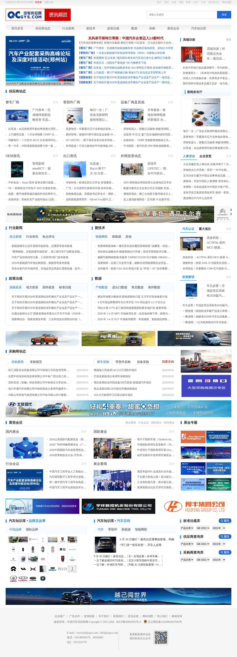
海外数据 (154, 287)
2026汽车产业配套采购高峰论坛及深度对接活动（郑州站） (40, 83)
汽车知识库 (198, 28)
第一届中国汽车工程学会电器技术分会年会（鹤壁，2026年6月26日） (68, 482)
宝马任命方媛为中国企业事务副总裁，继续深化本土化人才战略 (207, 175)
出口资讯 (70, 156)
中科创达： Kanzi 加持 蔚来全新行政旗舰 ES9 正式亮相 (33, 182)
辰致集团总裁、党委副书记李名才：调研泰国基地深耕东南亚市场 (91, 193)
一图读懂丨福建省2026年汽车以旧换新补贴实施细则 (207, 316)
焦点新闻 (16, 236)
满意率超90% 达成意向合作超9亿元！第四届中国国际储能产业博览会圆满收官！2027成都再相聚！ (155, 471)
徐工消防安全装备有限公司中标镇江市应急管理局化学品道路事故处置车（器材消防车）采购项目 (39, 370)
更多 (228, 39)
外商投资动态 (131, 156)
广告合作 (74, 616)
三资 (203, 2)
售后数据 (137, 287)
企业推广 (60, 616)
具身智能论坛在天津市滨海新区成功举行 (155, 487)
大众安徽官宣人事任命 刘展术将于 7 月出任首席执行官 (207, 164)
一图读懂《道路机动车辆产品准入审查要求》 (207, 311)
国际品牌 (32, 529)
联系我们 (118, 616)
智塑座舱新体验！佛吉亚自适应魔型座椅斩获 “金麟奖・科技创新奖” (134, 246)
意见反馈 (133, 616)
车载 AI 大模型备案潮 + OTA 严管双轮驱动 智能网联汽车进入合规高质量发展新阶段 (144, 564)
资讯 (166, 2)
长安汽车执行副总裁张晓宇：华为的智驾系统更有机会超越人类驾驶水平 (207, 67)
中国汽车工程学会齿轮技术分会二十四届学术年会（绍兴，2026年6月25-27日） (68, 487)
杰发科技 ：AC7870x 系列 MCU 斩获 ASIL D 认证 (207, 257)
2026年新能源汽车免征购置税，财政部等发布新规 (41, 263)
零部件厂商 (71, 102)
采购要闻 (17, 361)
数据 (134, 28)
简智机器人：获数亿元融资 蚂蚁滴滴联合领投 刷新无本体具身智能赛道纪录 (148, 128)
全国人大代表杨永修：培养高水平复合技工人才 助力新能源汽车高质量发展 (207, 78)
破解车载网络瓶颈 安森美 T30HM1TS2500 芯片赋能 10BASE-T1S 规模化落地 (134, 257)
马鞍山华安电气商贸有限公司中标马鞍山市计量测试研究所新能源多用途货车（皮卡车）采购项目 (39, 395)
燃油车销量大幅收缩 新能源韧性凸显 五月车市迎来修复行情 (132, 296)
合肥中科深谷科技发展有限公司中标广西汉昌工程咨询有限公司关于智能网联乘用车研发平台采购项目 (39, 376)
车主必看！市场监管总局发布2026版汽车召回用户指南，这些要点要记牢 (207, 305)
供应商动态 (42, 28)
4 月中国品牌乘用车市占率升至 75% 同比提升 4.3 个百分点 (132, 302)
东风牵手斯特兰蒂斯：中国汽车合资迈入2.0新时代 (126, 38)
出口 (196, 2)
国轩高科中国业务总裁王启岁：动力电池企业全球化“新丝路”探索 (207, 83)
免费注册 (48, 2)
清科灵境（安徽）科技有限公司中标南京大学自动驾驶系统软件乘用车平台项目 (39, 382)
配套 (188, 2)
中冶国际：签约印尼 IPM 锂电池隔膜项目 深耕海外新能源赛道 (148, 145)
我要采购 (168, 361)
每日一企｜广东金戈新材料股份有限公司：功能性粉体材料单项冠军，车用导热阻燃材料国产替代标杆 (207, 131)
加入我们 (162, 616)
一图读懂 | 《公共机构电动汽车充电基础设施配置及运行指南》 (207, 322)
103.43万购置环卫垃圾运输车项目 (113, 395)
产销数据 (102, 287)
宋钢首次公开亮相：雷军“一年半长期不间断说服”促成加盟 (207, 170)
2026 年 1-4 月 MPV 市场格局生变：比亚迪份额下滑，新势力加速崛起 (134, 313)
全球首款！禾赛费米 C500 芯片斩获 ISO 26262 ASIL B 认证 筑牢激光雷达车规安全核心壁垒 (207, 268)
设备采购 (143, 361)
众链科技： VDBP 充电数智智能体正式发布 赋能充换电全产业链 (148, 140)
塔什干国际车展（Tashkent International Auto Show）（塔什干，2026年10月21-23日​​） (155, 439)
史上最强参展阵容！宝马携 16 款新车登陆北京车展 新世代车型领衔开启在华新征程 (148, 199)
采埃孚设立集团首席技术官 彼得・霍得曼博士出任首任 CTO (207, 192)
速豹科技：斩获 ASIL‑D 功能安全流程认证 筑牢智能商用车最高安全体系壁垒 (207, 263)
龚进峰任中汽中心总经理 (197, 198)
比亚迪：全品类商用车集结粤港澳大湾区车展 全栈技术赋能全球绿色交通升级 (33, 128)
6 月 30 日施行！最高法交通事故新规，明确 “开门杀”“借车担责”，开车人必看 (147, 542)
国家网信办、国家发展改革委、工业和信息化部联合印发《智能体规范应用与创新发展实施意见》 (48, 319)
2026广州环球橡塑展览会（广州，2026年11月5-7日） (68, 444)
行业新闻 (68, 28)
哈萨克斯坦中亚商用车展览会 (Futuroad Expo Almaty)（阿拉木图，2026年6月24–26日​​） (155, 455)
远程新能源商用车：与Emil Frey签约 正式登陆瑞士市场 (91, 199)
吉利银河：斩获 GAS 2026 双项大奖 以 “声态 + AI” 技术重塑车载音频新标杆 (134, 268)
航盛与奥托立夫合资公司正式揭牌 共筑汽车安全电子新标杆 (148, 188)
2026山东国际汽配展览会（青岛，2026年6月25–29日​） (68, 439)
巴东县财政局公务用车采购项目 (112, 376)
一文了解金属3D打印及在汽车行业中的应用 (110, 560)
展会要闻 (130, 422)
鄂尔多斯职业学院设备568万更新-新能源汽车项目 (122, 382)
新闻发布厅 (194, 92)
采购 (181, 2)
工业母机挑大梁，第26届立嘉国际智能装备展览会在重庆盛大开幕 (155, 482)
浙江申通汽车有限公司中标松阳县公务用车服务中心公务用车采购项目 (39, 388)
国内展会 (169, 422)
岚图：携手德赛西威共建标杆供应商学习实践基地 (33, 193)
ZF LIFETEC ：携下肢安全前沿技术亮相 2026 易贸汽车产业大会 (91, 140)
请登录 (38, 2)
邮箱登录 (177, 616)
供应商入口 (214, 2)
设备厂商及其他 (132, 102)
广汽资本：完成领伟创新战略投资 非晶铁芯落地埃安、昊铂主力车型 (133, 48)
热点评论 (49, 236)
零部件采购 (123, 361)
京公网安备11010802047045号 (163, 621)
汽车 (101, 529)
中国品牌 (15, 529)
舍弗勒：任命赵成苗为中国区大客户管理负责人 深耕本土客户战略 (207, 186)
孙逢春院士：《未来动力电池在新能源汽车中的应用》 (207, 73)
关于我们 (104, 616)
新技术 (90, 28)
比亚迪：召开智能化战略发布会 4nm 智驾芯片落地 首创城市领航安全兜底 (136, 67)
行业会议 (143, 422)
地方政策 (32, 287)
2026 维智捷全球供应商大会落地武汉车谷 (147, 182)
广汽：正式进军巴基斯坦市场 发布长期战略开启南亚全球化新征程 (91, 188)
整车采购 (103, 361)
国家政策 (16, 287)
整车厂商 (12, 102)
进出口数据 (119, 287)
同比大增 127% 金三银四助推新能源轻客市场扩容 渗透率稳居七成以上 (134, 308)
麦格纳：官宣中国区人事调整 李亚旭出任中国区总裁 (207, 181)
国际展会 (156, 422)
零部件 (112, 529)
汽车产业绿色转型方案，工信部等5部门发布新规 (40, 257)
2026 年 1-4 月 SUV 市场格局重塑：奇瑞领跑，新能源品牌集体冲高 (134, 319)
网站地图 (226, 2)
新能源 (116, 236)
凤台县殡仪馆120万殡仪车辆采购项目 (115, 388)
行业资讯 (32, 236)
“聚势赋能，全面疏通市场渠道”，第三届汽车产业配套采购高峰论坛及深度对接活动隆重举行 (48, 251)
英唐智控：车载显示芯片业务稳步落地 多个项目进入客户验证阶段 (91, 128)
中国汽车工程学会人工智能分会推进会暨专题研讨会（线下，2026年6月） (68, 471)
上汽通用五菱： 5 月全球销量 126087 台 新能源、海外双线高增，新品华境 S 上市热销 (33, 134)
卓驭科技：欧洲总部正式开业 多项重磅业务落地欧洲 (91, 182)
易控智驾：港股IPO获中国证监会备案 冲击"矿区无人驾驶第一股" (91, 134)
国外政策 (49, 287)
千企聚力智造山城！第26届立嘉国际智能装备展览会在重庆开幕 (155, 476)
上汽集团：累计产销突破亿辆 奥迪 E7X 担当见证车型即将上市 (129, 72)
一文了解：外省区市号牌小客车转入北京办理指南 (110, 564)
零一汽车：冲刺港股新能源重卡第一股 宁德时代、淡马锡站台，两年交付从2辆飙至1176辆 (33, 145)
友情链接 (89, 616)
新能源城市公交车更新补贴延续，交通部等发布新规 (42, 246)
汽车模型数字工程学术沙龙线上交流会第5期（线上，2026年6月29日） (68, 476)
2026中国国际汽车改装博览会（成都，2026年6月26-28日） (68, 450)
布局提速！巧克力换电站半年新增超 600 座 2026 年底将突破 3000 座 (91, 145)
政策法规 (113, 28)
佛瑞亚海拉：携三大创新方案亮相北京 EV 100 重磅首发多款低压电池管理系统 (148, 193)
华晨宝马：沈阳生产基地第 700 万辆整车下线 (119, 62)
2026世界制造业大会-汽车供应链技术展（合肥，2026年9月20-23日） (68, 455)
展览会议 (173, 28)
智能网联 (102, 236)
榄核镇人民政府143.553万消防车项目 (115, 370)
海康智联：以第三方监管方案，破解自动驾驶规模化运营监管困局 (134, 263)
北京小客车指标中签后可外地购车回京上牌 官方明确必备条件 (144, 560)
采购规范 (36, 361)
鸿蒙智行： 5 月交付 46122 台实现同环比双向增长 (33, 140)
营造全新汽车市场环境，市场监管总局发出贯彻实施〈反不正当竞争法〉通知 (48, 268)
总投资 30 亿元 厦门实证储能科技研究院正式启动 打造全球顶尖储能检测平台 (148, 134)
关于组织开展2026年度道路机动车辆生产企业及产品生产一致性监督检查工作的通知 (142, 77)
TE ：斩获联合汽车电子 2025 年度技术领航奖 (33, 188)
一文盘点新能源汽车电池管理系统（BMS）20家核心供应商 (130, 53)
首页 (159, 2)
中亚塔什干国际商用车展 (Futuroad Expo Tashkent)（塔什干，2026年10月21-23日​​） (155, 450)
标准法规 (65, 287)
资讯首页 (17, 28)
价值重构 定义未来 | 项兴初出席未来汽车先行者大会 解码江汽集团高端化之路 (138, 57)
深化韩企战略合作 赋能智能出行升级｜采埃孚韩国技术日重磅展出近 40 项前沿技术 (134, 251)
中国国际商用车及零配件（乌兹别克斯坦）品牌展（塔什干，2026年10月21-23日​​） (155, 444)
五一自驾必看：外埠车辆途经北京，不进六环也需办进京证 (144, 556)
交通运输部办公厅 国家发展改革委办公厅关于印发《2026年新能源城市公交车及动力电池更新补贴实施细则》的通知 (48, 313)
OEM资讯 (13, 156)
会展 (174, 2)
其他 (128, 236)
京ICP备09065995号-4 (128, 621)
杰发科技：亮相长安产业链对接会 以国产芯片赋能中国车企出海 (33, 199)
